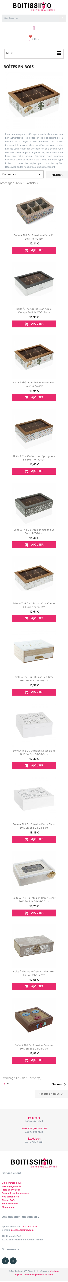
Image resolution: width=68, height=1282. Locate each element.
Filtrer (57, 175)
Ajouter (34, 250)
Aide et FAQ (8, 1200)
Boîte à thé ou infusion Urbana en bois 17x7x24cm (34, 531)
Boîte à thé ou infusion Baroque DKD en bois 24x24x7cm (34, 1046)
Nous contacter (10, 1203)
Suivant (59, 1084)
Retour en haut (51, 1094)
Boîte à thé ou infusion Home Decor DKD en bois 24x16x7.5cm (34, 899)
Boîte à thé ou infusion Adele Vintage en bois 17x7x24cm (34, 310)
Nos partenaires (10, 1196)
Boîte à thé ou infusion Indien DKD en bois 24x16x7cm (34, 973)
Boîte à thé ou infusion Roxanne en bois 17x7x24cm (34, 384)
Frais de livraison (11, 1189)
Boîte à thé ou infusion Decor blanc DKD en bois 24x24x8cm (34, 826)
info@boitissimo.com (21, 1230)
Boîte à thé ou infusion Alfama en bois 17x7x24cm (34, 237)
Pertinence (22, 174)
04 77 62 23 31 (29, 1226)
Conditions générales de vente (38, 1275)
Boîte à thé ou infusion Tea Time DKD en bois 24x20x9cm (34, 678)
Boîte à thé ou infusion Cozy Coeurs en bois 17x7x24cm (34, 605)
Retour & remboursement (15, 1193)
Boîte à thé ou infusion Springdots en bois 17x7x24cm (34, 457)
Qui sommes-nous (11, 1183)
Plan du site (8, 1207)
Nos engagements (11, 1186)
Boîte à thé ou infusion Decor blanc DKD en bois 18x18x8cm (34, 752)
